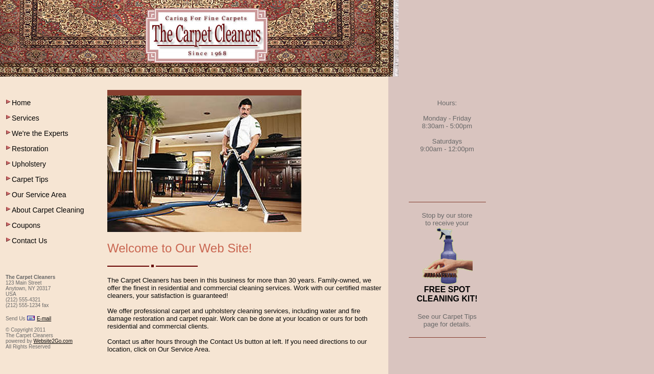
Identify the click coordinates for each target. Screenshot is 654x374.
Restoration (30, 149)
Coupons (26, 225)
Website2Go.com (53, 341)
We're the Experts (40, 133)
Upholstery (29, 164)
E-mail (44, 318)
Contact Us (29, 241)
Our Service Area (39, 195)
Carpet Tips (30, 179)
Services (25, 118)
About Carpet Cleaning (48, 210)
